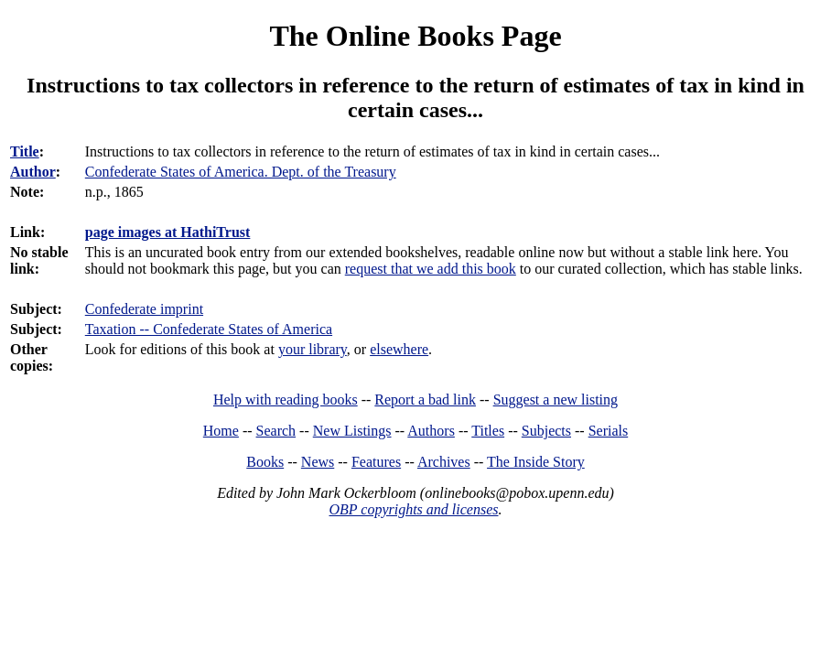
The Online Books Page (415, 35)
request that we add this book (430, 268)
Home (221, 430)
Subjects (546, 430)
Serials (608, 430)
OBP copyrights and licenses (413, 509)
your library (312, 349)
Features (376, 462)
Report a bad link (425, 399)
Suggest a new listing (555, 399)
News (317, 462)
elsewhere (399, 349)
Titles (487, 430)
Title (24, 151)
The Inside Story (536, 462)
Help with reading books (285, 399)
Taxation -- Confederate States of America (208, 329)
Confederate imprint (144, 309)
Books (265, 462)
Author (33, 171)
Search (276, 430)
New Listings (352, 430)
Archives (443, 462)
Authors (431, 430)
